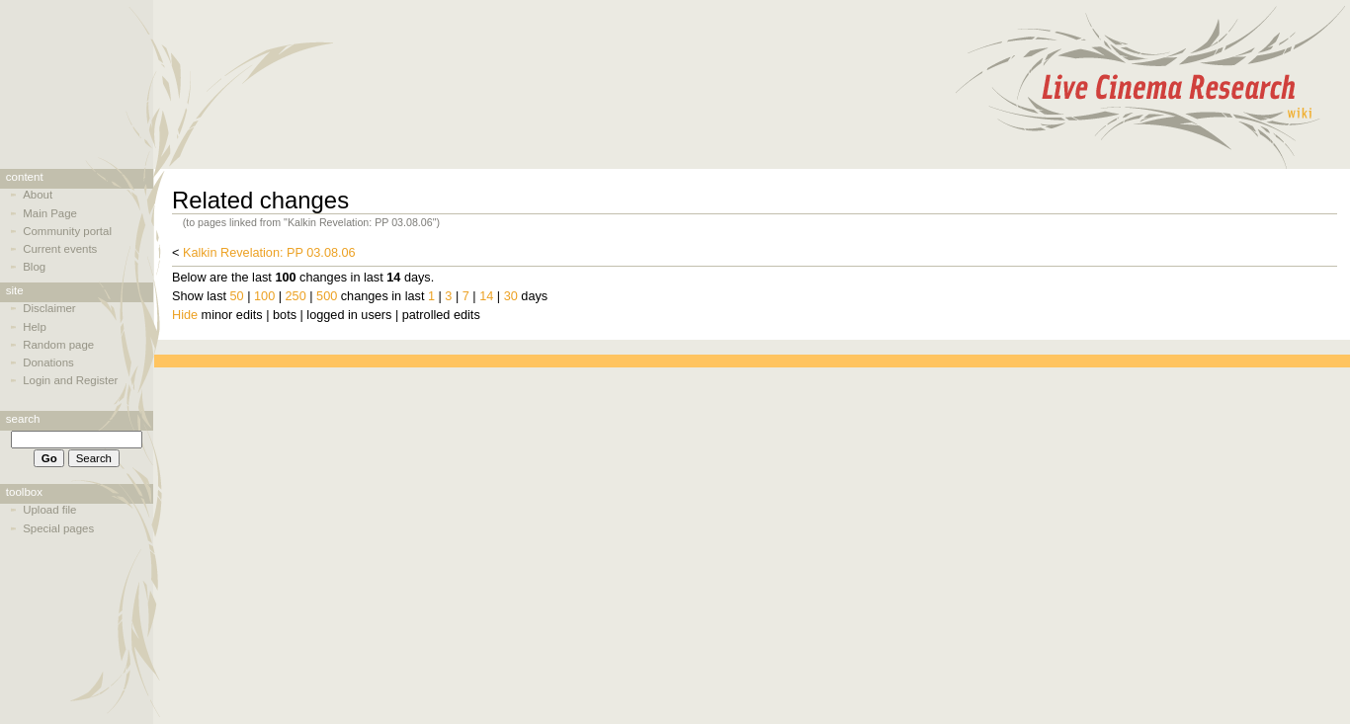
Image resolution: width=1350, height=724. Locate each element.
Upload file (49, 510)
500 (326, 296)
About (37, 195)
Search (23, 419)
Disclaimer (49, 308)
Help (34, 327)
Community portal (67, 231)
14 (486, 296)
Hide (185, 315)
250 (296, 296)
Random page (58, 345)
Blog (34, 267)
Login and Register (70, 380)
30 (511, 296)
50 (237, 296)
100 (264, 296)
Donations (48, 362)
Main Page (50, 213)
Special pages (58, 528)
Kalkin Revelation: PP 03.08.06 (269, 253)
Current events (60, 249)
